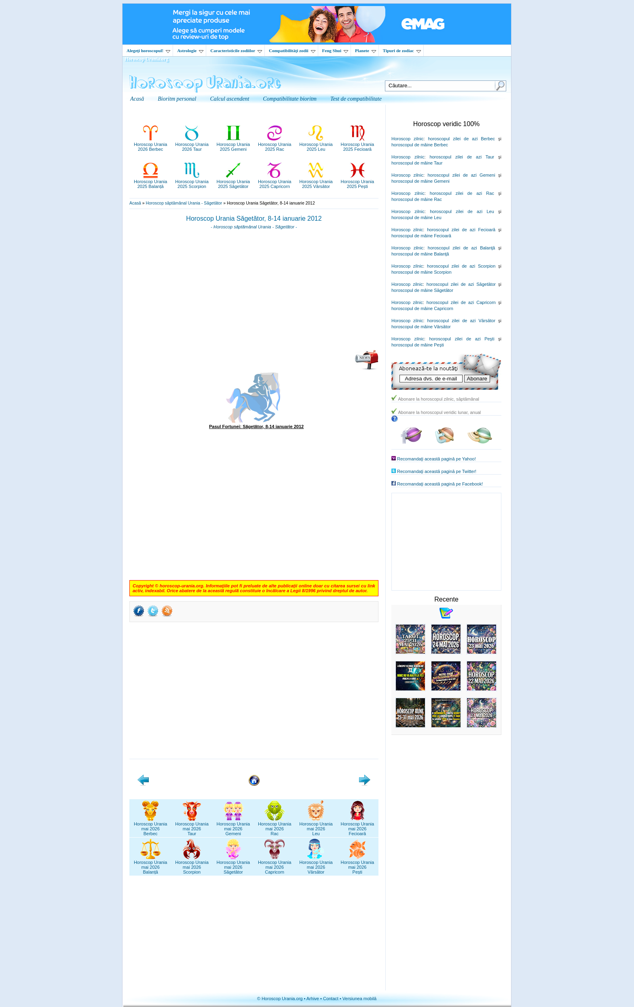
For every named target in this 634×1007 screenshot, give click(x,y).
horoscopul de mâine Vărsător (421, 326)
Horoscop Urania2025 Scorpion (192, 181)
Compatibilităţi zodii (292, 50)
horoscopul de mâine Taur (416, 162)
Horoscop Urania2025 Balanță (150, 181)
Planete (365, 50)
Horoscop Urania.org (146, 59)
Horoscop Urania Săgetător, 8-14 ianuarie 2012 (253, 218)
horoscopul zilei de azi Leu (462, 211)
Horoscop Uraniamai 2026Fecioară (357, 826)
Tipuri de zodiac (402, 50)
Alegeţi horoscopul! (148, 50)
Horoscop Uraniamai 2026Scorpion (192, 864)
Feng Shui (335, 50)
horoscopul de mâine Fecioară (421, 235)
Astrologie (190, 50)
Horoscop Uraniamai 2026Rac (275, 826)
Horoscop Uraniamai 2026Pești (357, 864)
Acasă (135, 203)
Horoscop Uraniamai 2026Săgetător (233, 864)
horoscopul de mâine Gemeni (420, 181)
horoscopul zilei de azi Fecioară (461, 229)
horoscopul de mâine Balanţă (420, 253)
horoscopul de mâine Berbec (419, 144)
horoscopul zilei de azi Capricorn (461, 302)
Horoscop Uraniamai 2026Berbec (150, 826)
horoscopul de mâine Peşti (417, 344)
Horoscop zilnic (407, 138)
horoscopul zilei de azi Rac (462, 193)
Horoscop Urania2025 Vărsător (316, 181)
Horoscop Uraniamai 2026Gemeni (233, 826)
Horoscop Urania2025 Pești (357, 181)
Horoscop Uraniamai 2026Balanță (150, 864)
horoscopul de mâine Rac (416, 199)
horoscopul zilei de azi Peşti (461, 338)
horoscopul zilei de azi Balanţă (461, 247)
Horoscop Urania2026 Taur (192, 144)
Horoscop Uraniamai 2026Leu (316, 826)
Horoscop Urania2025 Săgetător (233, 181)
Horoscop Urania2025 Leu (316, 144)
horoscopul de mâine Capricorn (422, 308)
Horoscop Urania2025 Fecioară (357, 144)
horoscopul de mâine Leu (416, 217)
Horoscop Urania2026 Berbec (150, 144)
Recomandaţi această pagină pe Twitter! (436, 471)
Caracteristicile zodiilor (236, 50)
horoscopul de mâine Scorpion (421, 272)
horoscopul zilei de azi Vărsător (461, 320)
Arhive (312, 998)
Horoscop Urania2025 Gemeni (233, 144)
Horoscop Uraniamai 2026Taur (192, 826)
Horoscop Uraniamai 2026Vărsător (316, 864)
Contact (330, 998)
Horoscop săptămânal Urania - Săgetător (184, 203)
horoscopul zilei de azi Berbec (461, 138)
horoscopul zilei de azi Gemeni (461, 175)
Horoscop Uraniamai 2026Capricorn (275, 864)
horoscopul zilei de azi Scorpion (461, 266)
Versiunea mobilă (359, 998)
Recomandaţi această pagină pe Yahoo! (436, 458)
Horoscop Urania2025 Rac (275, 144)
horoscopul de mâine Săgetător (422, 290)
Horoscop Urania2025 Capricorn (275, 181)
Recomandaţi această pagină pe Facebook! (440, 483)
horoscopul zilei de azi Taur (461, 156)
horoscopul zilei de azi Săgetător (461, 284)
